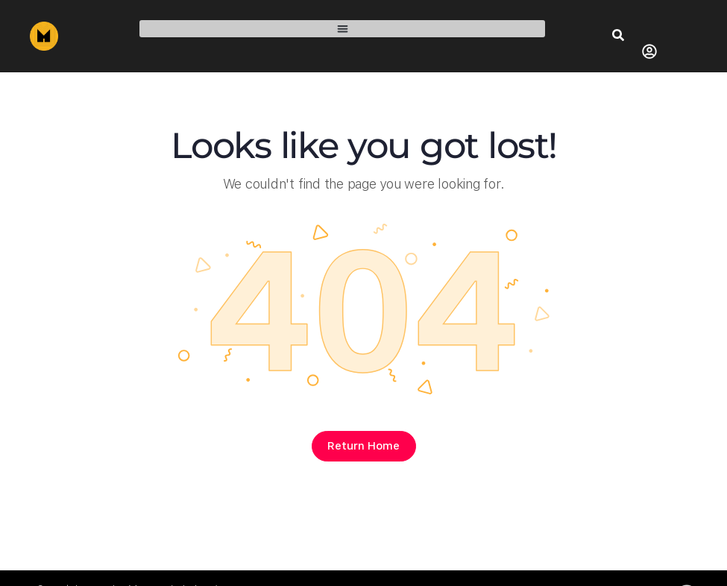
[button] (342, 28)
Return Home (363, 446)
